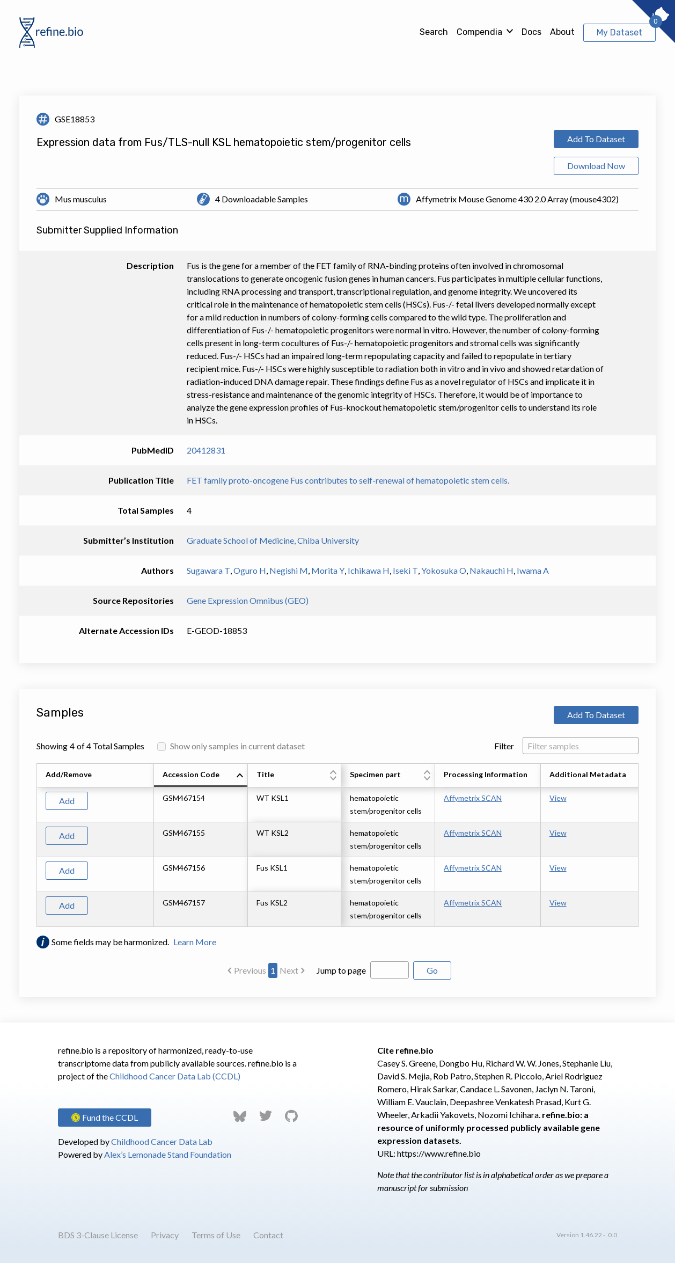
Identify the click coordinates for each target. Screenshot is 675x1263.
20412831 (206, 450)
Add (67, 800)
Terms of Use (216, 1235)
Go (432, 970)
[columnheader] (201, 775)
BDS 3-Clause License (98, 1235)
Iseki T (405, 570)
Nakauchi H (491, 570)
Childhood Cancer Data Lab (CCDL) (174, 1076)
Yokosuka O (443, 570)
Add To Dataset (596, 139)
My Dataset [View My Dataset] (619, 32)
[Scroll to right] (640, 845)
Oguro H (249, 570)
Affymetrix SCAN (473, 797)
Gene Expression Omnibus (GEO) (248, 600)
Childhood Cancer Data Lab (161, 1141)
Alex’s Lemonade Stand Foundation (167, 1154)
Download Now (596, 165)
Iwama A (533, 570)
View (558, 797)
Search (434, 32)
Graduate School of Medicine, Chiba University (273, 540)
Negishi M (288, 570)
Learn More (194, 942)
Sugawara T (208, 570)
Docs (531, 32)
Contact (268, 1235)
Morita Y (327, 570)
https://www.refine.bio (439, 1153)
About (562, 32)
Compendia (479, 32)
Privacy (165, 1235)
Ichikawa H (369, 570)
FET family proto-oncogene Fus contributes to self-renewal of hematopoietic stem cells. (348, 480)
